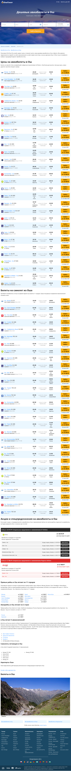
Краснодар (4, 739)
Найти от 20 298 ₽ (65, 336)
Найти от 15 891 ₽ (65, 446)
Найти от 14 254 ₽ (65, 203)
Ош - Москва (7, 300)
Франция (15, 741)
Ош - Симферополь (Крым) (11, 329)
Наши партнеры (64, 743)
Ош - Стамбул (8, 322)
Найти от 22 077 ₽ (65, 453)
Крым (14, 733)
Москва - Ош (7, 72)
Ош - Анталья (8, 350)
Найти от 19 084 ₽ (65, 180)
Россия (3, 615)
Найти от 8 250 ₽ (65, 511)
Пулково (39, 741)
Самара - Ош (5, 548)
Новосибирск (4, 600)
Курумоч (39, 748)
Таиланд (15, 737)
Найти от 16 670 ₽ (65, 195)
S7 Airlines (5, 637)
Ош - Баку (7, 372)
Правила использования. (53, 768)
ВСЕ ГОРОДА (4, 750)
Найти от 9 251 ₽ (65, 322)
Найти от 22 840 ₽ (65, 431)
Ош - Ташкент (8, 388)
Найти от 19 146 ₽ (65, 496)
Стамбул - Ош (8, 93)
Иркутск (27, 600)
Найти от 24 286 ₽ (65, 253)
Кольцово (39, 743)
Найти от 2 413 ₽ (65, 159)
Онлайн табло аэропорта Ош (8, 670)
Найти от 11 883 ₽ (65, 72)
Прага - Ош (7, 152)
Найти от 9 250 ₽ (65, 261)
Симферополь (4, 737)
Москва (3, 594)
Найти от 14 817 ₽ (65, 402)
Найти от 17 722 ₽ (65, 246)
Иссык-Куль (51, 594)
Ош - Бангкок (7, 395)
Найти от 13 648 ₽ (65, 307)
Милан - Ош (7, 239)
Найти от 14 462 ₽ (65, 372)
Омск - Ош (4, 545)
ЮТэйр (26, 741)
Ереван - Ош (7, 181)
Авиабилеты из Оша (16, 50)
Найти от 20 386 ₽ (65, 468)
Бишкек (3, 596)
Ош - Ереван (7, 409)
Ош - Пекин (7, 475)
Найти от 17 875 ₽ (65, 275)
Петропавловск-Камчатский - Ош (9, 555)
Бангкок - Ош (7, 166)
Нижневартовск (29, 598)
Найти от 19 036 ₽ (65, 380)
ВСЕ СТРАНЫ (16, 750)
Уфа (2, 746)
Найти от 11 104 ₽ (65, 489)
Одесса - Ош (7, 188)
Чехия (14, 746)
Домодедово (40, 733)
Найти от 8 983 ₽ (65, 93)
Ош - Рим (6, 453)
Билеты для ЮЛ (65, 2)
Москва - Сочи (52, 733)
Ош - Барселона (8, 358)
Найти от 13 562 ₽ (65, 173)
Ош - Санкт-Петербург (10, 307)
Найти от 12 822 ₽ (65, 144)
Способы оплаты (64, 737)
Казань (3, 748)
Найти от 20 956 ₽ (65, 239)
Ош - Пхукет (7, 482)
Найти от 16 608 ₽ (65, 79)
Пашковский (40, 746)
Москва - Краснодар (53, 741)
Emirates (27, 745)
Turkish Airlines (28, 747)
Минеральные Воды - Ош (8, 552)
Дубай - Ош (7, 218)
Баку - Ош (7, 144)
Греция (15, 748)
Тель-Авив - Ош (8, 86)
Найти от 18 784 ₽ (65, 217)
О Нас (58, 2)
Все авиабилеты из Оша (31, 721)
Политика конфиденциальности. (42, 768)
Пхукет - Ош (7, 253)
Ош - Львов (7, 461)
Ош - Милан (7, 468)
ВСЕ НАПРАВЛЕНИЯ (53, 754)
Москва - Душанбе (53, 746)
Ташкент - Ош (8, 159)
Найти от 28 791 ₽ (65, 314)
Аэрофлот (5, 639)
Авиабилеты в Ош (5, 50)
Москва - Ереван (52, 739)
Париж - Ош (7, 195)
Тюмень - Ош (5, 542)
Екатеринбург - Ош (9, 173)
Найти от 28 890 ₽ (65, 129)
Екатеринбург (4, 601)
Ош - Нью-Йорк (8, 365)
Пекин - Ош (7, 246)
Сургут (26, 594)
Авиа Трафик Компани (8, 633)
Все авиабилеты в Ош (7, 721)
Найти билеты (65, 542)
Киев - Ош (7, 115)
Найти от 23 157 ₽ (65, 482)
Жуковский (39, 739)
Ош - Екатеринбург (9, 402)
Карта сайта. (60, 768)
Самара (26, 601)
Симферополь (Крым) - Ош (11, 100)
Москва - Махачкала (53, 752)
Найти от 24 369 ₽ (65, 166)
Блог (61, 748)
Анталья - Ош (8, 122)
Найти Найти (65, 100)
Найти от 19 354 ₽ (65, 504)
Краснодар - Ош (8, 108)
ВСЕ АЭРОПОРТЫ (41, 750)
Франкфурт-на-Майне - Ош (11, 275)
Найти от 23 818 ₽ (65, 358)
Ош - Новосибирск (9, 489)
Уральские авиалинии (8, 635)
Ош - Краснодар (8, 336)
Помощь (62, 739)
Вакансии (62, 746)
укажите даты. (43, 725)
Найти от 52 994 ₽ (65, 365)
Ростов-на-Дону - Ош (9, 210)
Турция (15, 735)
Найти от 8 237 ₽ (65, 283)
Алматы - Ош (7, 283)
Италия (15, 739)
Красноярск (27, 596)
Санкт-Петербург (5, 598)
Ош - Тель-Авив (8, 315)
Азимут (26, 743)
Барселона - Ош (8, 129)
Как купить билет (64, 750)
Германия (15, 743)
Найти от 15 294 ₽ (65, 122)
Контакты (62, 735)
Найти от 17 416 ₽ (65, 225)
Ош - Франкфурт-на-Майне (11, 504)
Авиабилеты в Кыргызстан (55, 721)
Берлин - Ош (7, 268)
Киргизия (3, 617)
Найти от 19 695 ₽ (65, 107)
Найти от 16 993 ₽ (65, 475)
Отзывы (62, 741)
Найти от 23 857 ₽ (65, 409)
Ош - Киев (7, 343)
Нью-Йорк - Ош (8, 136)
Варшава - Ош (8, 203)
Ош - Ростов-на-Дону (9, 439)
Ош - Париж (7, 424)
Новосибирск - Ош (9, 261)
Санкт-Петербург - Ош (10, 79)
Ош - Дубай (7, 446)
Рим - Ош (6, 225)
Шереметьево (40, 735)
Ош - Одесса (7, 416)
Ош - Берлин (7, 496)
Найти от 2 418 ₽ (65, 387)
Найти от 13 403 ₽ (65, 350)
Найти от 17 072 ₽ (65, 268)
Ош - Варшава (8, 431)
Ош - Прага (7, 380)
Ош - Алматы (7, 511)
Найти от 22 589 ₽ (65, 424)
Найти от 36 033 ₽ (65, 86)
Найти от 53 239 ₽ (65, 136)
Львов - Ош (7, 232)
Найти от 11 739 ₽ (65, 151)
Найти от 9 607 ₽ (65, 300)
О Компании (63, 733)
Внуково (39, 737)
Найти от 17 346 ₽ (65, 395)
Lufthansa (27, 749)
